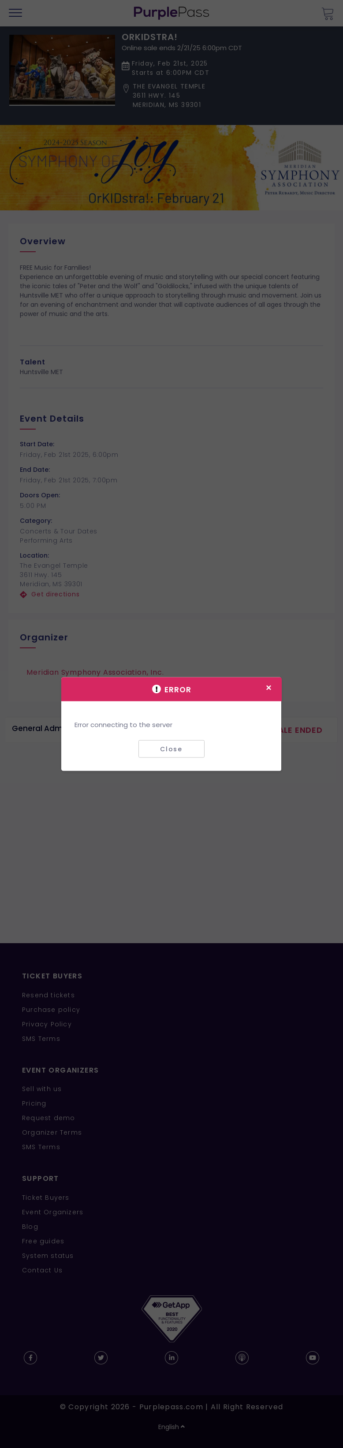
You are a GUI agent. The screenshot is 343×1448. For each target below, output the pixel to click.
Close (171, 748)
